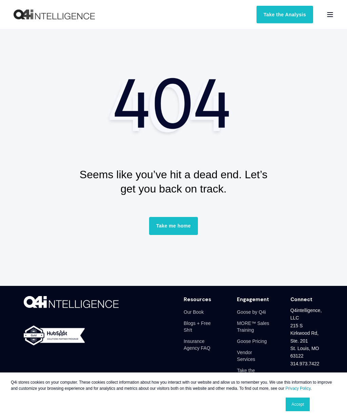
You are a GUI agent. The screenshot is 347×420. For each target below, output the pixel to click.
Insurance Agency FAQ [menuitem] (197, 345)
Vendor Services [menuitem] (246, 356)
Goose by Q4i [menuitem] (251, 312)
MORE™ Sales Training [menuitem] (253, 327)
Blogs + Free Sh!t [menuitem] (197, 327)
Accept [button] (297, 404)
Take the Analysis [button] (285, 14)
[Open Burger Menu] (330, 14)
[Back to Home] (54, 15)
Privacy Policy (297, 388)
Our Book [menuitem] (194, 312)
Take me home (173, 226)
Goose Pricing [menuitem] (252, 341)
